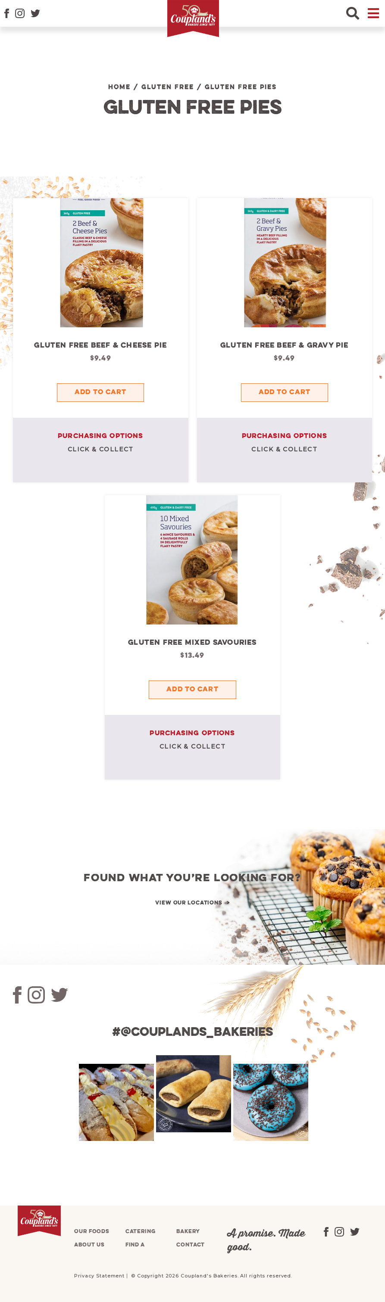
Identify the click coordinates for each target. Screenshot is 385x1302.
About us (89, 1245)
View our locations (188, 903)
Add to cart (100, 392)
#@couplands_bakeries (192, 1032)
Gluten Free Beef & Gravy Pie (284, 345)
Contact (190, 1245)
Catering (140, 1231)
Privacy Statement (99, 1276)
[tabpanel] (115, 1102)
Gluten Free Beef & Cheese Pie (100, 345)
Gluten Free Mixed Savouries (192, 643)
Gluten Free (167, 87)
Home (119, 87)
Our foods (92, 1231)
